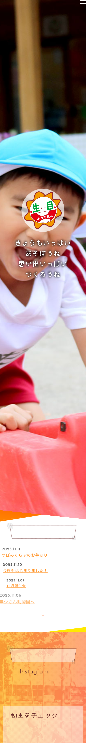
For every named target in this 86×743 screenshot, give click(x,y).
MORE (43, 617)
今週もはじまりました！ (33, 569)
